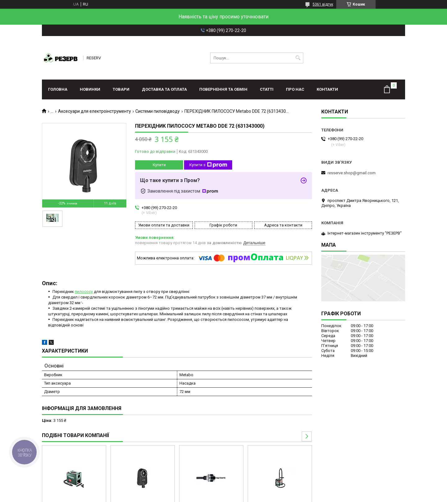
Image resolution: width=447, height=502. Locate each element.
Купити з (208, 165)
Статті (266, 89)
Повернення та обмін (223, 89)
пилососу (84, 291)
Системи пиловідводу (157, 111)
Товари (121, 89)
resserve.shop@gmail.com (351, 173)
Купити (159, 164)
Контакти (327, 89)
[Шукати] (297, 57)
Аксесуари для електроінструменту (94, 111)
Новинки (90, 89)
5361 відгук (323, 4)
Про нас (295, 89)
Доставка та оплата (164, 89)
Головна (57, 89)
